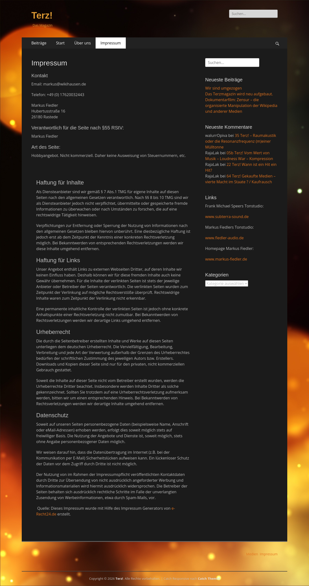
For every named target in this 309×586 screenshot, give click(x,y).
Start (60, 43)
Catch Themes (209, 578)
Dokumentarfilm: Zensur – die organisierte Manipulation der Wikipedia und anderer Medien (241, 105)
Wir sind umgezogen (223, 88)
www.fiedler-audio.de (224, 237)
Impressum (110, 43)
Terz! (42, 15)
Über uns (82, 43)
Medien (252, 554)
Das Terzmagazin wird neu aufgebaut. (239, 94)
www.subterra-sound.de (227, 216)
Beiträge (38, 43)
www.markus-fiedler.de (226, 259)
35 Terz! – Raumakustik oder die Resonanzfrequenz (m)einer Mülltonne (240, 141)
